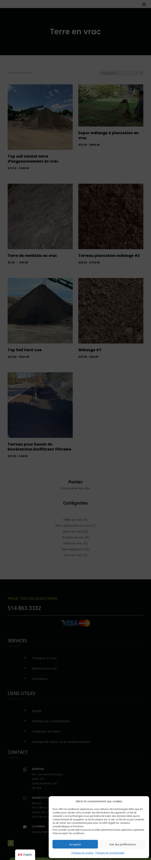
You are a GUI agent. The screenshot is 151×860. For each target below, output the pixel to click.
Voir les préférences (122, 844)
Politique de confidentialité (109, 852)
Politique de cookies (83, 852)
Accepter (75, 844)
